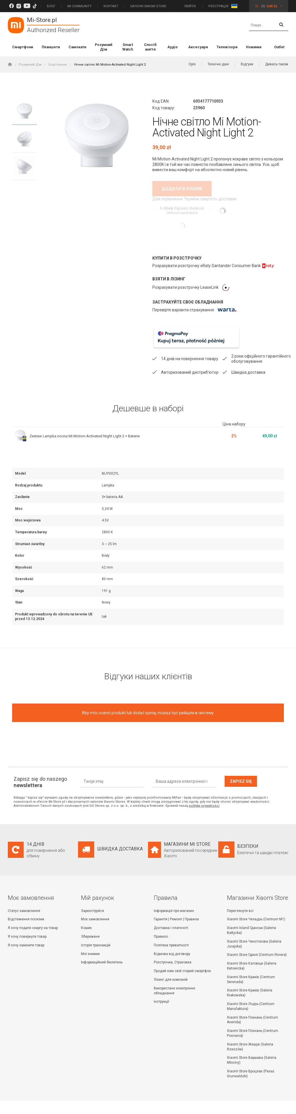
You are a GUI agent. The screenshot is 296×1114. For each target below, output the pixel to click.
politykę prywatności (204, 796)
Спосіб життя (150, 46)
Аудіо (172, 47)
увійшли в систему (196, 703)
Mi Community (79, 6)
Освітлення (57, 64)
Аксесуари (198, 47)
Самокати (77, 47)
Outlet (279, 47)
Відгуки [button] (247, 64)
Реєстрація (218, 6)
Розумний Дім (103, 46)
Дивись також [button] (276, 64)
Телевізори (227, 47)
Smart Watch (127, 46)
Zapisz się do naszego (40, 773)
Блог (51, 6)
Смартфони (22, 47)
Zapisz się (241, 772)
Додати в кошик (182, 188)
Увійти (190, 6)
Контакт (110, 6)
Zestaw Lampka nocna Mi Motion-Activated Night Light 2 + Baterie (89, 427)
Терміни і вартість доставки (211, 199)
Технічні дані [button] (218, 64)
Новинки (253, 47)
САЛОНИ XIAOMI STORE (148, 6)
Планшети (51, 47)
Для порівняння (166, 199)
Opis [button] (192, 64)
